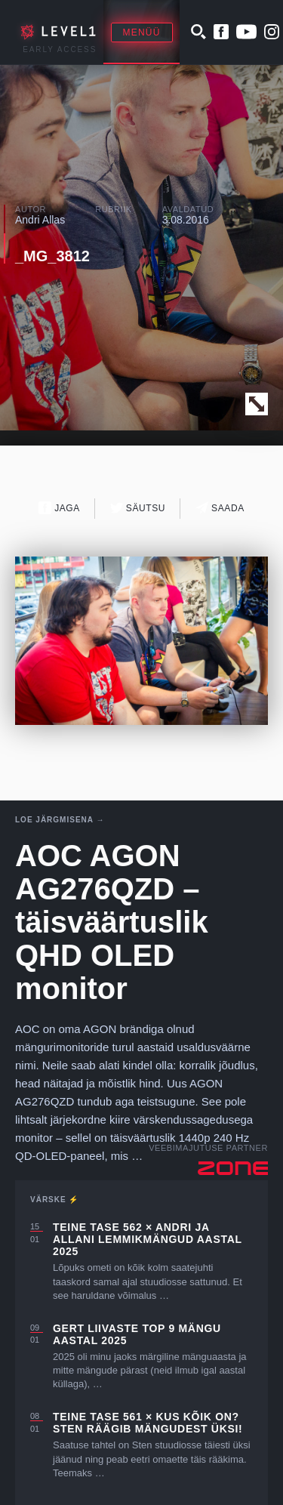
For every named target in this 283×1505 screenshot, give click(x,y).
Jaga (59, 507)
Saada (220, 507)
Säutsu (137, 507)
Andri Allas (40, 220)
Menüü (142, 32)
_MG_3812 (52, 256)
